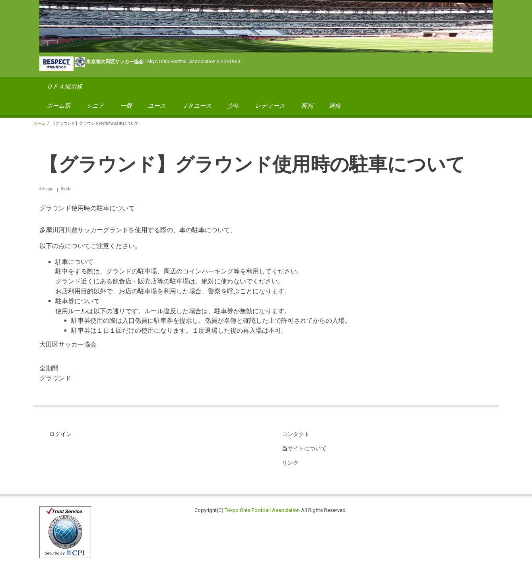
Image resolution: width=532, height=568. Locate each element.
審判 (307, 105)
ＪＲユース (197, 105)
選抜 (335, 105)
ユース (157, 105)
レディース (270, 105)
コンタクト (296, 434)
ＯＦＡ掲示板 (64, 86)
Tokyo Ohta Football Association (262, 510)
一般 (126, 105)
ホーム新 (58, 105)
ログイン (60, 434)
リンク (290, 462)
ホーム (39, 123)
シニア (95, 105)
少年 (233, 105)
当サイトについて (304, 448)
